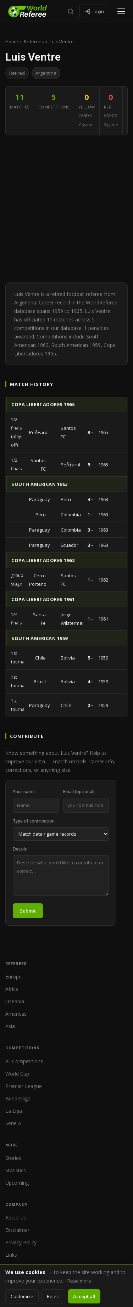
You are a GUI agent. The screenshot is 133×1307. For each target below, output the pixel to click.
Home (11, 41)
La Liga (13, 1110)
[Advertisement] (66, 208)
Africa (11, 989)
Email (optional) (79, 792)
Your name (24, 792)
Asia (10, 1026)
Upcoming (17, 1182)
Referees (34, 41)
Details (20, 849)
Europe (13, 976)
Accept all (84, 1296)
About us (15, 1217)
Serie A (13, 1123)
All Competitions (24, 1061)
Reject (53, 1296)
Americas (16, 1013)
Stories (13, 1158)
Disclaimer (17, 1230)
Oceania (14, 1001)
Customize (22, 1296)
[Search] (71, 11)
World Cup (17, 1073)
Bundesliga (18, 1098)
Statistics (15, 1170)
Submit (28, 911)
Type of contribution (34, 821)
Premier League (23, 1086)
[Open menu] (121, 11)
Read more (79, 1281)
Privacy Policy (21, 1242)
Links (11, 1254)
